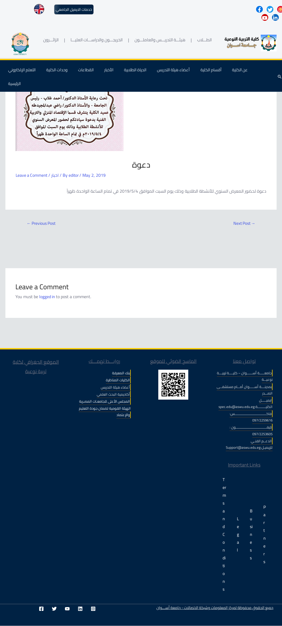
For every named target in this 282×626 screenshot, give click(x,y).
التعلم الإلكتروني (33, 72)
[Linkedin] (80, 609)
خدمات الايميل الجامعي (74, 9)
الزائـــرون (51, 40)
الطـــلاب (204, 40)
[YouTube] (67, 609)
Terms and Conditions (224, 534)
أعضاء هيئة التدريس (172, 72)
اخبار (56, 175)
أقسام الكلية (207, 72)
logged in (47, 296)
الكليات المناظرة (118, 380)
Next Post (243, 223)
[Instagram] (93, 609)
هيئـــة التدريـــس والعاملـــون (160, 40)
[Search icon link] (279, 75)
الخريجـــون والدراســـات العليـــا (96, 40)
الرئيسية (256, 72)
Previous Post (42, 223)
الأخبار (113, 72)
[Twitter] (54, 609)
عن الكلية (234, 72)
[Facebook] (41, 609)
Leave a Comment (32, 175)
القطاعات (92, 72)
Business (251, 534)
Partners (264, 534)
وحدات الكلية (65, 72)
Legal (238, 534)
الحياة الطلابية (137, 72)
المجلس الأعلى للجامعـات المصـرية (104, 401)
